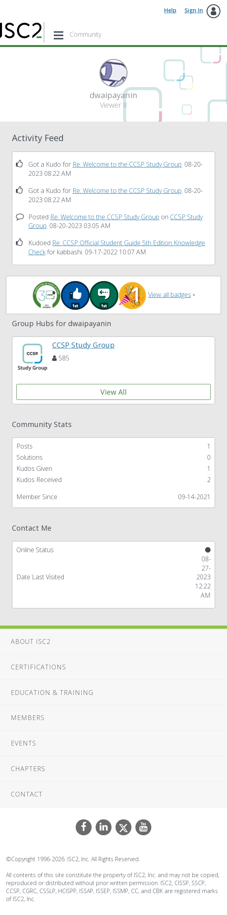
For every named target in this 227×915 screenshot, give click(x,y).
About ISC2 (31, 641)
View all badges (169, 294)
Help (170, 10)
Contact (27, 794)
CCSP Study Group (83, 345)
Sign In (193, 10)
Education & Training (52, 692)
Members (28, 717)
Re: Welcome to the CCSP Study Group (127, 164)
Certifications (38, 667)
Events (23, 743)
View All (113, 392)
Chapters (28, 768)
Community (85, 34)
